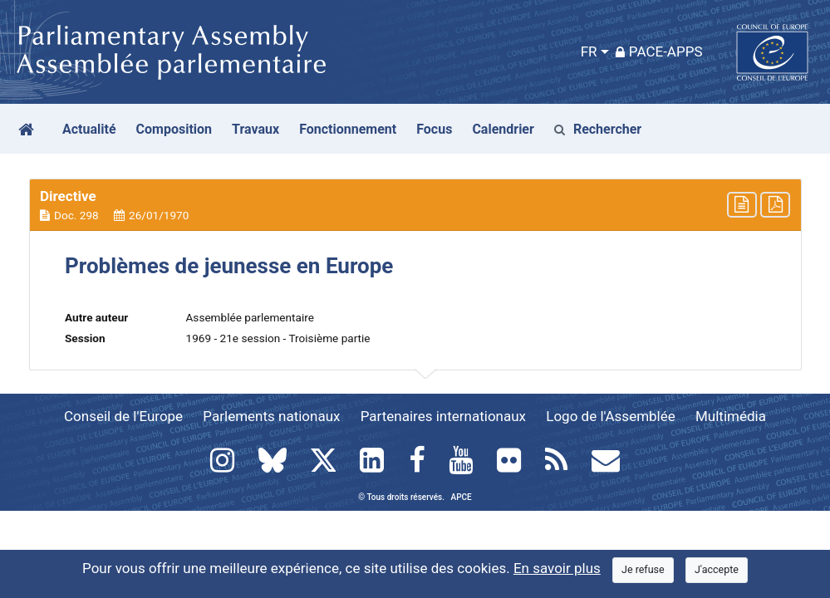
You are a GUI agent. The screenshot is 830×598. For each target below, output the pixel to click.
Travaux (255, 129)
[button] (415, 205)
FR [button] (589, 51)
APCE (461, 497)
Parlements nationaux (271, 416)
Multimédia (730, 416)
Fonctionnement (347, 129)
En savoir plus (557, 568)
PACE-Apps (659, 51)
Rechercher (597, 129)
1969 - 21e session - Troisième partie (278, 338)
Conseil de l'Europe (123, 416)
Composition (174, 129)
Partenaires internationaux (443, 416)
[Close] (643, 570)
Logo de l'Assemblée (610, 416)
